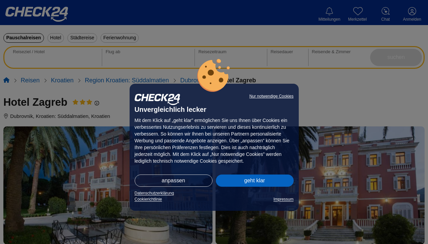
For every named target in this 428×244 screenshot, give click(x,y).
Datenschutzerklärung (154, 193)
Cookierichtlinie (148, 199)
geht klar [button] (254, 180)
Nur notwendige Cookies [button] (271, 96)
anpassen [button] (173, 180)
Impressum (283, 199)
